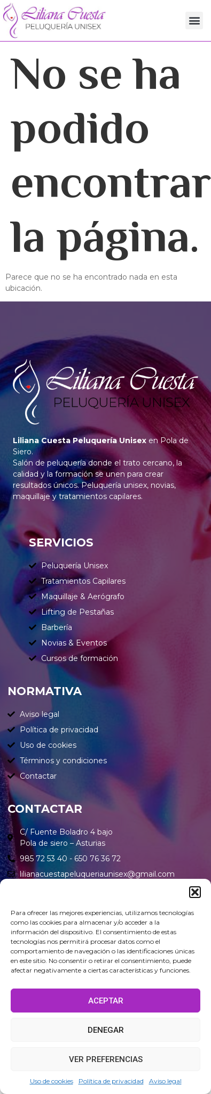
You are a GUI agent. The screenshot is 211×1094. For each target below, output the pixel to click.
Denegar (106, 1030)
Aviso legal (165, 1081)
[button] (195, 892)
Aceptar (105, 1001)
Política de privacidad (111, 1081)
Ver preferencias (106, 1059)
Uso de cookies (51, 1081)
